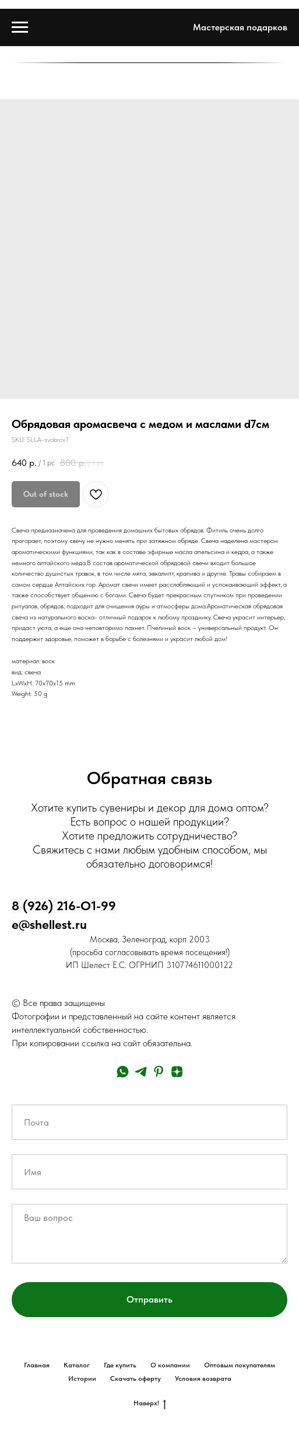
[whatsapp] (122, 1071)
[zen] (177, 1071)
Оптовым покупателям (239, 1365)
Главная (37, 1365)
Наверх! (149, 1403)
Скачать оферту (135, 1378)
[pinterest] (159, 1071)
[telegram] (140, 1071)
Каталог (77, 1365)
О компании (170, 1365)
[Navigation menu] (20, 27)
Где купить (120, 1365)
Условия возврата (203, 1378)
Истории (82, 1378)
